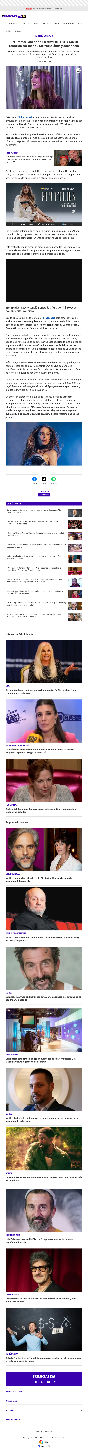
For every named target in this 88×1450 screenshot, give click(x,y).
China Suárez (26, 24)
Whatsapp (54, 480)
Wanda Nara (47, 24)
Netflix (80, 24)
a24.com (58, 8)
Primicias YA (9, 31)
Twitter (44, 480)
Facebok (34, 480)
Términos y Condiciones (44, 1432)
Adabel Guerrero (68, 24)
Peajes (36, 24)
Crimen (57, 24)
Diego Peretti (13, 24)
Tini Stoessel (25, 117)
